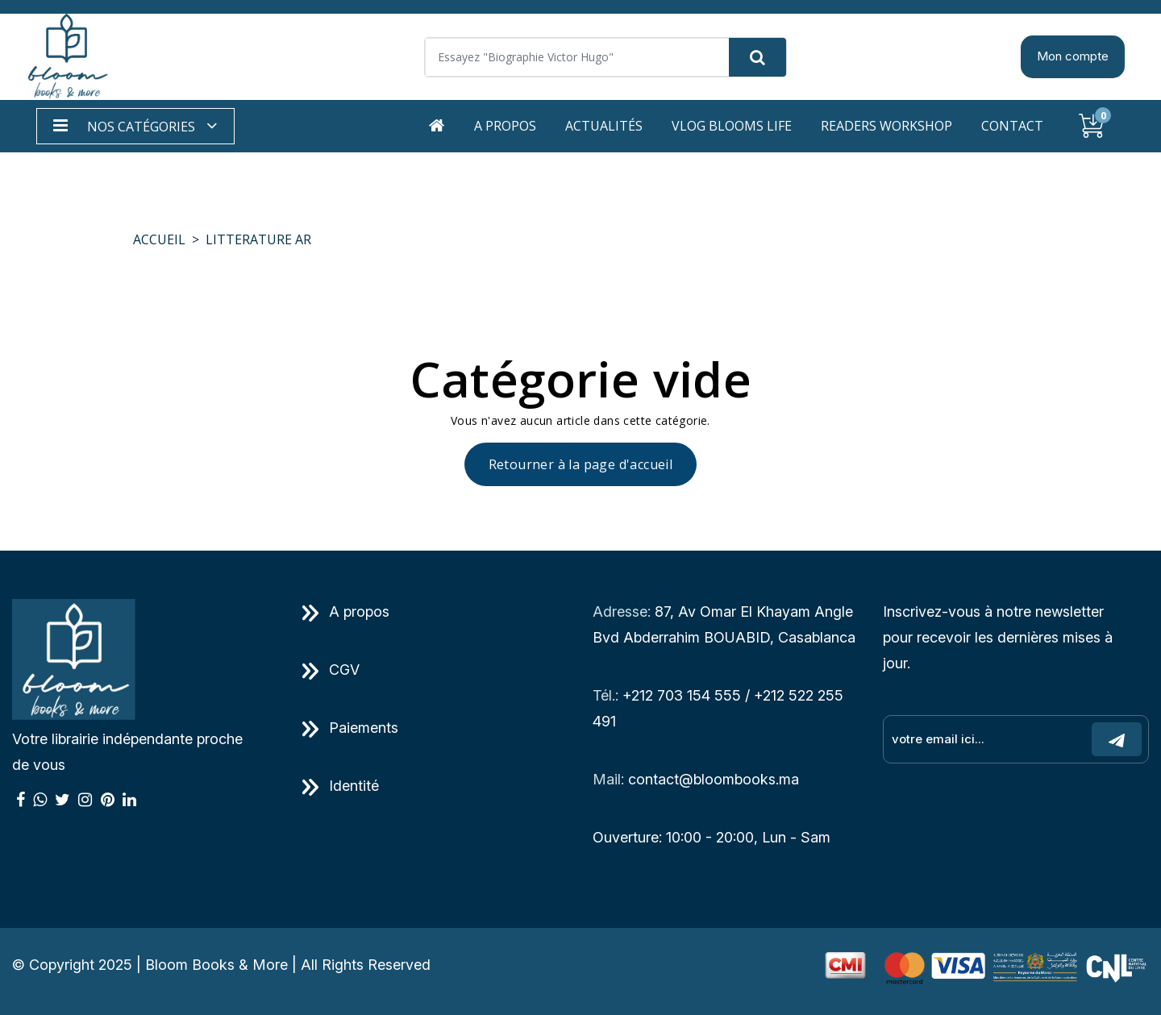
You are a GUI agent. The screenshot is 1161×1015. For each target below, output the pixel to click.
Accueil (159, 239)
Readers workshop (886, 126)
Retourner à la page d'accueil (581, 464)
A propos (505, 126)
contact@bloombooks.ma (713, 779)
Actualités (604, 126)
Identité (340, 785)
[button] (135, 126)
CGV (331, 669)
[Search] (605, 57)
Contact (1012, 126)
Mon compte (1073, 56)
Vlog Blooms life (732, 126)
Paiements (350, 727)
